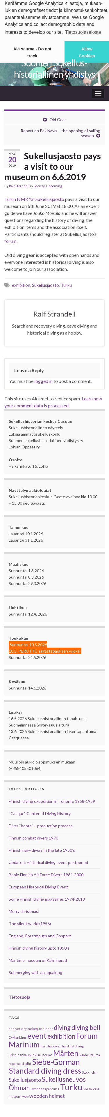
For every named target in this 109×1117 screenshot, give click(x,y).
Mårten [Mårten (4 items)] (65, 1052)
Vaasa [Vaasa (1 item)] (87, 1088)
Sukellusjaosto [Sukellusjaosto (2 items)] (25, 1079)
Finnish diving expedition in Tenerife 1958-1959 (52, 800)
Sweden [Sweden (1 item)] (36, 1088)
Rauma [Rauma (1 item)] (95, 1054)
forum (10, 240)
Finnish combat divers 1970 (33, 836)
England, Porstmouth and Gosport (40, 934)
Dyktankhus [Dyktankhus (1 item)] (17, 1036)
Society (38, 185)
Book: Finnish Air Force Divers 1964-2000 (46, 873)
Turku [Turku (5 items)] (71, 1086)
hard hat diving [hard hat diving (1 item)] (73, 1045)
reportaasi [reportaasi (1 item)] (16, 1062)
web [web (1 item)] (25, 1095)
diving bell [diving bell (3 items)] (86, 1026)
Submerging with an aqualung (35, 971)
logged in (43, 380)
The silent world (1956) (30, 922)
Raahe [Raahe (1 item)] (84, 1054)
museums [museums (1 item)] (45, 1054)
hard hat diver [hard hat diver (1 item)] (50, 1045)
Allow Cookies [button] (87, 52)
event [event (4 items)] (37, 1034)
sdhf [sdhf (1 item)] (28, 1062)
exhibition (21, 284)
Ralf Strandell (19, 185)
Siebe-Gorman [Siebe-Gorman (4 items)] (56, 1060)
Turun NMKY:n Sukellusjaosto (34, 198)
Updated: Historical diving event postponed (48, 861)
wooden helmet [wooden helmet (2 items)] (47, 1095)
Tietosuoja (19, 995)
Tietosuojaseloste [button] (83, 32)
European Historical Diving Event (38, 885)
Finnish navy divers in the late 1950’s (42, 848)
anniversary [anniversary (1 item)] (17, 1027)
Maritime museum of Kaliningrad (38, 959)
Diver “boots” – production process (41, 824)
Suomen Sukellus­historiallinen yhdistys (54, 67)
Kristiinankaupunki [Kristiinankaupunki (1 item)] (23, 1054)
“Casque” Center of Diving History (40, 812)
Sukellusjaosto (45, 284)
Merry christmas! (24, 910)
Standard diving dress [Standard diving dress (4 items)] (45, 1069)
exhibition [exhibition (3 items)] (61, 1035)
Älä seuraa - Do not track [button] (32, 52)
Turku (66, 284)
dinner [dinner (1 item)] (48, 1027)
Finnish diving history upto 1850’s (39, 946)
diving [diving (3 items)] (62, 1026)
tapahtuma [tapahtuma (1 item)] (51, 1088)
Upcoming (54, 185)
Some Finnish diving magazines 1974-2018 (47, 897)
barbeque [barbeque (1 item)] (34, 1027)
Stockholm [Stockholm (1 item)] (89, 1071)
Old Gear (57, 118)
